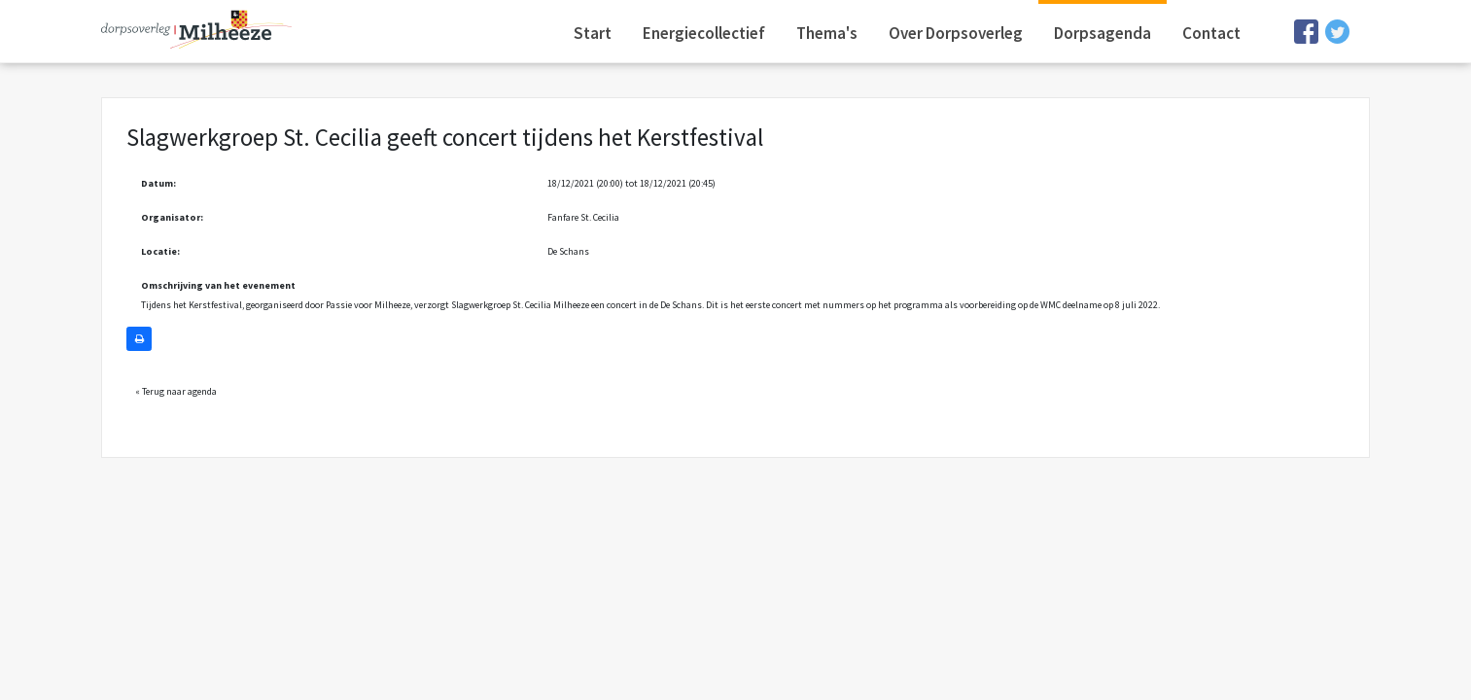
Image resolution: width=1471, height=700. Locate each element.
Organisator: (172, 217)
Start (593, 33)
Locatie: (160, 251)
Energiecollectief (704, 33)
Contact (1211, 33)
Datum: (158, 183)
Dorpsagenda (1102, 33)
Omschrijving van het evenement (218, 285)
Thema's (827, 33)
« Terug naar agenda (176, 391)
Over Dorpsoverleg (956, 33)
